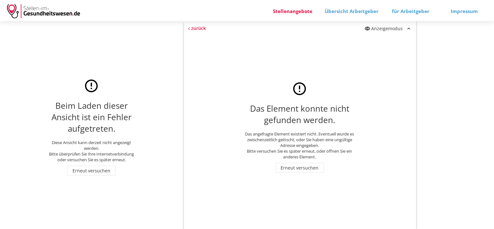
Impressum (464, 11)
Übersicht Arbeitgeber (352, 11)
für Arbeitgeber (410, 11)
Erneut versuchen (91, 171)
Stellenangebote (292, 11)
